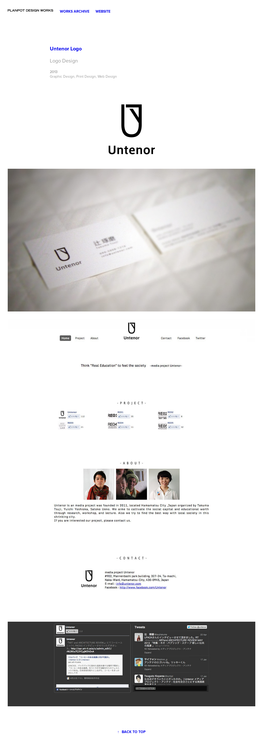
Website (103, 11)
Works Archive (74, 11)
